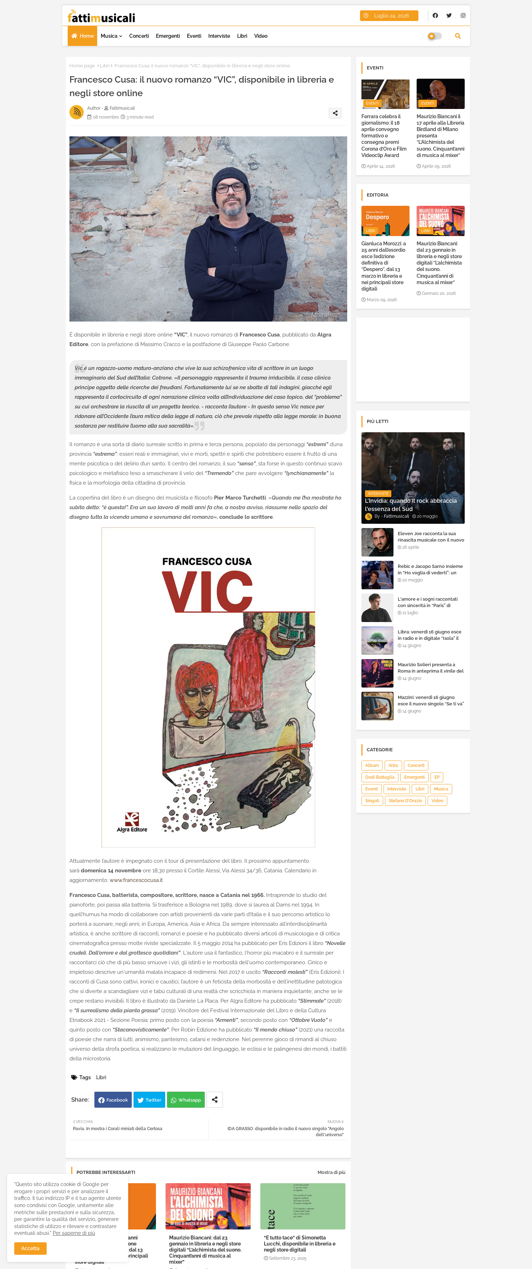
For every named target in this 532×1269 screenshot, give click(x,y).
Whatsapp (189, 1100)
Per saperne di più (74, 1233)
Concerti (139, 36)
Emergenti (168, 36)
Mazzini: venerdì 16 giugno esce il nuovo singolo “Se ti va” (431, 700)
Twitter (153, 1100)
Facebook (117, 1100)
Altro (393, 765)
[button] (458, 36)
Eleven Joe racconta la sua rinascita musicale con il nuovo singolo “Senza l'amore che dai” (431, 543)
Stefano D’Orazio (405, 800)
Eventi (194, 36)
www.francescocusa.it (136, 880)
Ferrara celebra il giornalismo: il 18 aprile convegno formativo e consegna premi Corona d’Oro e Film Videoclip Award (384, 136)
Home (87, 36)
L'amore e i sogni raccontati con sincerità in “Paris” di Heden (428, 605)
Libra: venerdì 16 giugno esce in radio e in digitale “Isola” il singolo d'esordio (429, 638)
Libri (242, 36)
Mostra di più (331, 1172)
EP (436, 777)
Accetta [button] (30, 1248)
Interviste (219, 36)
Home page (82, 65)
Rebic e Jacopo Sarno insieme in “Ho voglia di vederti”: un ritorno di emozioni (430, 573)
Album (372, 765)
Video (260, 36)
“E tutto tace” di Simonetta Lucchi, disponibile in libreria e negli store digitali (299, 1244)
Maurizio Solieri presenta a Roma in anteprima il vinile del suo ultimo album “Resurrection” (431, 674)
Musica (109, 36)
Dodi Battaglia (380, 777)
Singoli (372, 800)
